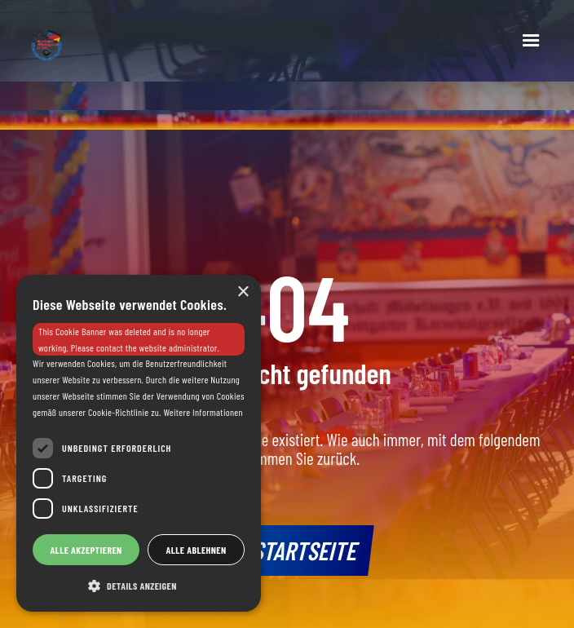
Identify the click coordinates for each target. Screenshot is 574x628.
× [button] (242, 292)
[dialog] (138, 443)
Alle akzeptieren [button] (85, 549)
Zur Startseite (287, 549)
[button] (530, 40)
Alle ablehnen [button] (196, 549)
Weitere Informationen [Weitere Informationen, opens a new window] (202, 412)
